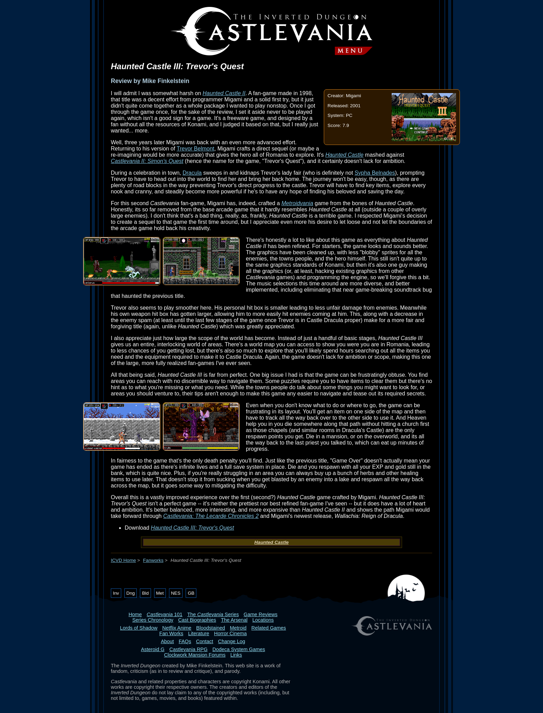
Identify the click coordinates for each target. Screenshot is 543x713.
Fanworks (153, 560)
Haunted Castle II (224, 93)
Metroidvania (297, 203)
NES (175, 593)
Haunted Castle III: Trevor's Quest (192, 528)
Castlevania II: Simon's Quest (147, 161)
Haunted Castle (344, 155)
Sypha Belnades (375, 173)
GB (191, 593)
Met (160, 593)
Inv (116, 593)
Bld (145, 593)
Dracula (192, 173)
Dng (130, 593)
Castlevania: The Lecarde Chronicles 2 (211, 516)
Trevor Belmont (195, 149)
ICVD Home (123, 560)
